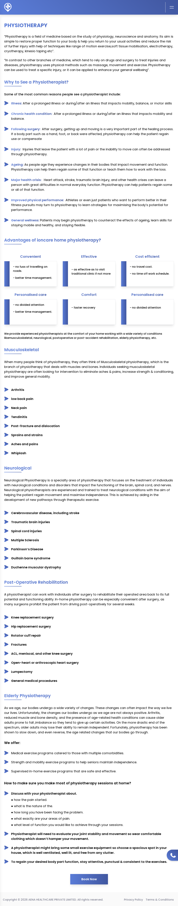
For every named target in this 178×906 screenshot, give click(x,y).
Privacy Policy (133, 900)
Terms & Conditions (160, 900)
